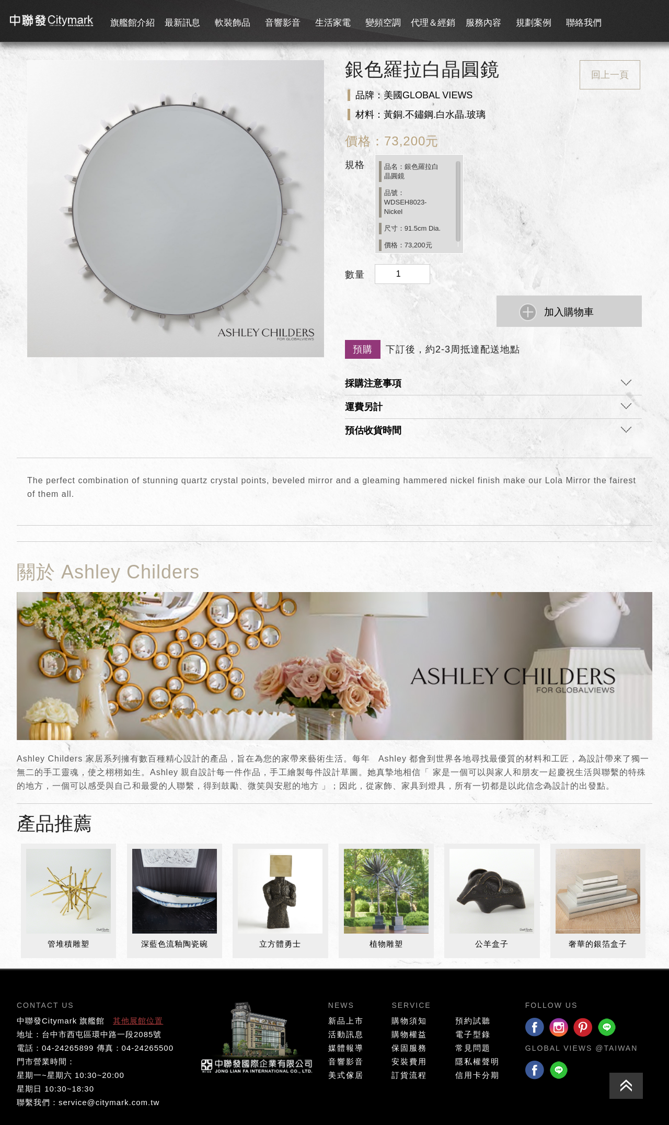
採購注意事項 (488, 386)
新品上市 (346, 1020)
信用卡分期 (477, 1075)
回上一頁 (610, 75)
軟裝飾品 (232, 23)
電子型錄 (473, 1034)
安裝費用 (409, 1061)
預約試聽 (473, 1020)
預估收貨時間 (488, 433)
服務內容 (483, 23)
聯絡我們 (584, 23)
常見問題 (473, 1047)
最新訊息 (182, 23)
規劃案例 (533, 23)
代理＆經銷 (433, 23)
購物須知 (409, 1020)
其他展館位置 (138, 1020)
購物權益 (409, 1034)
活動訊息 (346, 1034)
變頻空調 (383, 23)
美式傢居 (346, 1075)
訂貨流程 (409, 1075)
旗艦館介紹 (132, 23)
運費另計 (488, 409)
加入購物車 (569, 311)
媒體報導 (346, 1047)
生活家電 (333, 23)
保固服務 (409, 1047)
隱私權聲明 (477, 1061)
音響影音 (283, 23)
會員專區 (630, 21)
